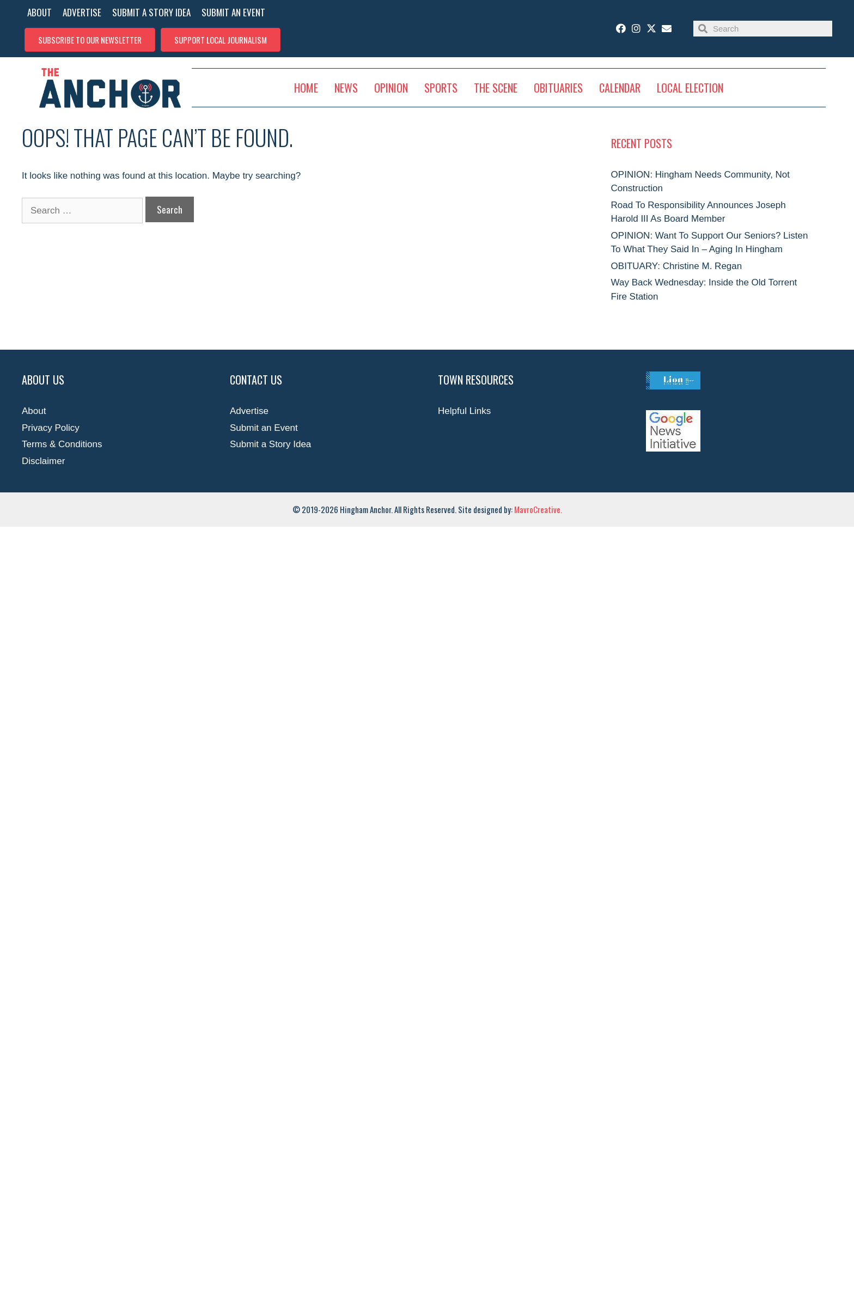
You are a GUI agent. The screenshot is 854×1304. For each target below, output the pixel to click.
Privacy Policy (51, 428)
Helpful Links (464, 411)
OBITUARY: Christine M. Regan (676, 266)
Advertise (249, 411)
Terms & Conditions (62, 444)
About (34, 411)
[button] (90, 40)
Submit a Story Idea (270, 444)
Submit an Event (264, 428)
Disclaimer (43, 461)
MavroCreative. (538, 509)
